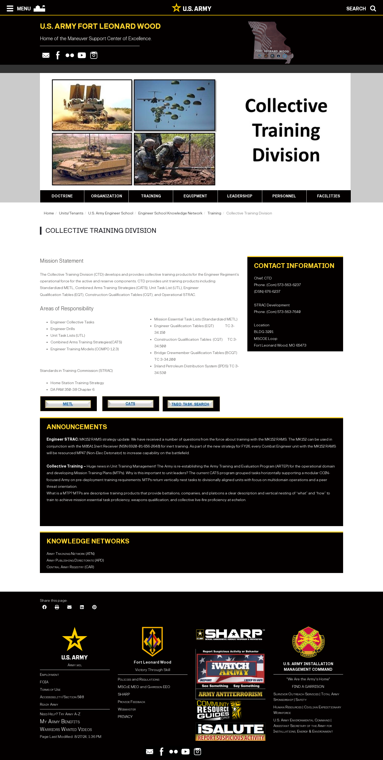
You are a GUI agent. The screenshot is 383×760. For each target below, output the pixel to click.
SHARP (124, 694)
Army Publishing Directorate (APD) (75, 560)
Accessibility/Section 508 (62, 697)
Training (151, 196)
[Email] (69, 607)
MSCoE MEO (128, 687)
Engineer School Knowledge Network (170, 213)
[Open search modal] (362, 8)
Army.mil (75, 665)
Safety (301, 699)
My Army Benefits (60, 721)
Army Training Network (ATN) (71, 553)
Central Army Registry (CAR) (70, 567)
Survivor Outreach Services (296, 694)
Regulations (149, 679)
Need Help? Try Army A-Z (60, 714)
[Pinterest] (94, 607)
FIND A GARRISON (308, 686)
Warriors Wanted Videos (66, 729)
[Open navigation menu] (17, 8)
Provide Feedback (131, 702)
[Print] (56, 607)
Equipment (195, 196)
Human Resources (287, 707)
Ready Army (49, 704)
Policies (125, 679)
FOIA (44, 682)
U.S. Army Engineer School (110, 213)
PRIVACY (125, 716)
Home (49, 213)
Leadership (239, 196)
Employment (49, 674)
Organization (106, 196)
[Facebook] (44, 607)
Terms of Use (50, 689)
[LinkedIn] (81, 607)
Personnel (284, 196)
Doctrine (62, 196)
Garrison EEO (158, 687)
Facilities (328, 196)
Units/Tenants (71, 213)
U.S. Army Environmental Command (301, 720)
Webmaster (127, 709)
